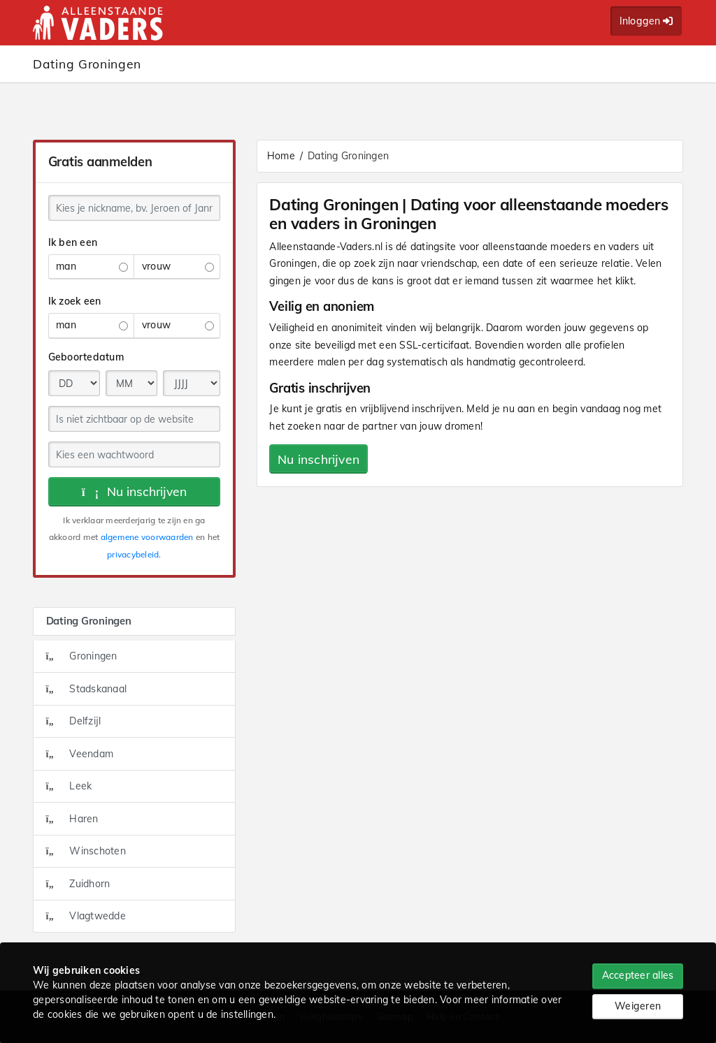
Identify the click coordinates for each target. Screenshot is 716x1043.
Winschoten (86, 851)
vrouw (178, 266)
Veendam (80, 753)
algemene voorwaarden (147, 537)
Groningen (81, 656)
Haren (72, 818)
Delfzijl (73, 721)
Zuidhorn (78, 883)
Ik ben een (73, 242)
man (92, 266)
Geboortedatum (86, 357)
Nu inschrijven (134, 491)
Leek (69, 786)
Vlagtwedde (86, 916)
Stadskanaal (86, 689)
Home (281, 155)
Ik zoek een (74, 301)
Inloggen (646, 21)
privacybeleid (133, 554)
